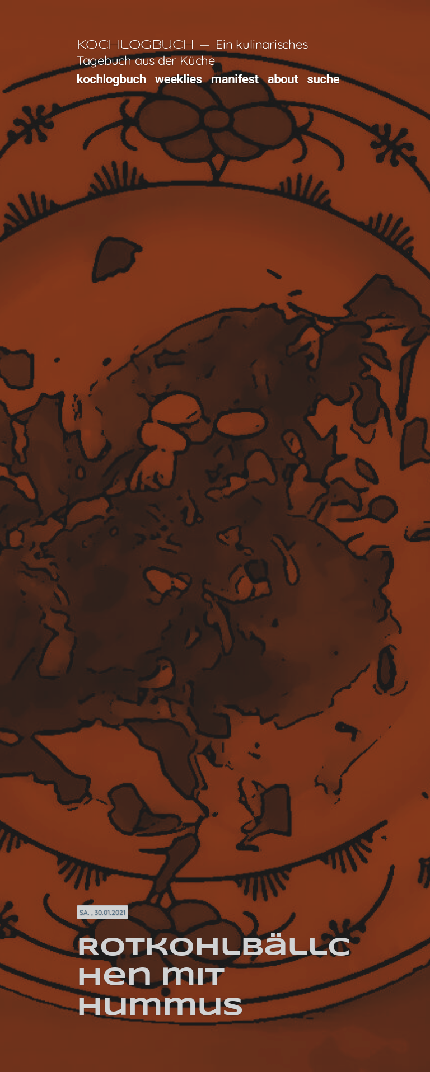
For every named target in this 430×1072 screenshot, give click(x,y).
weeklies (178, 79)
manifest (235, 79)
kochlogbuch (111, 79)
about (283, 79)
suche (323, 79)
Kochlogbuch (135, 45)
